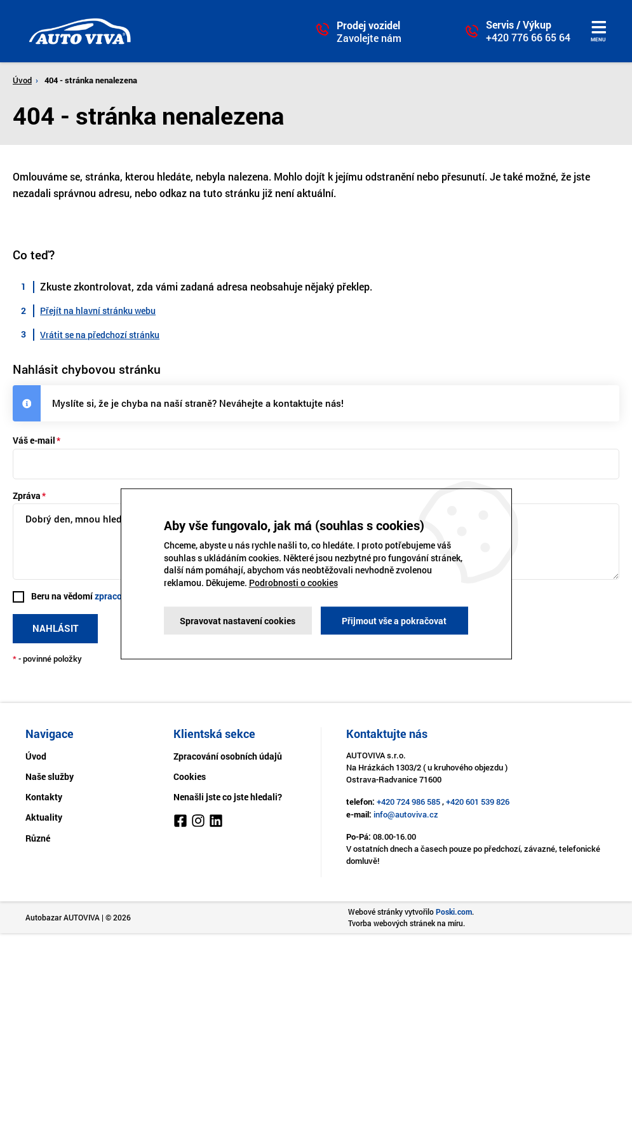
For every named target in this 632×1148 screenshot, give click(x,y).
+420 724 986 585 (408, 801)
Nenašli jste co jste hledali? (227, 797)
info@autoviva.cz (405, 814)
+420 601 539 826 (477, 801)
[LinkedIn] (216, 822)
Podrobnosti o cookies (293, 583)
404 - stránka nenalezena (90, 80)
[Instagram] (198, 822)
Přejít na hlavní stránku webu (98, 310)
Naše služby (49, 776)
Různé (37, 838)
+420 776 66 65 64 (528, 37)
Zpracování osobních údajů (227, 756)
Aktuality (43, 817)
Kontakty (43, 797)
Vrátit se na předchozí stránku (99, 335)
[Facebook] (180, 822)
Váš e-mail (34, 440)
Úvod (22, 80)
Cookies (189, 776)
